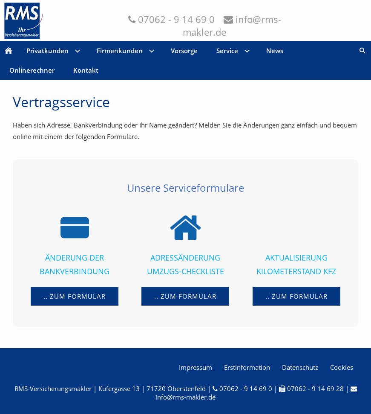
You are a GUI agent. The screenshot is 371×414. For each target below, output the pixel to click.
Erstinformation (247, 367)
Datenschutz (300, 367)
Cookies (341, 367)
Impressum (195, 367)
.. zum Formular (74, 296)
